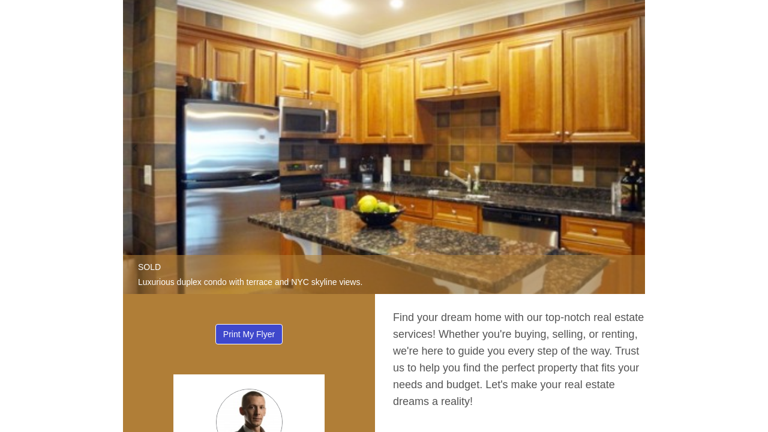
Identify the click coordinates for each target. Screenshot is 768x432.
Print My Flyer (249, 334)
